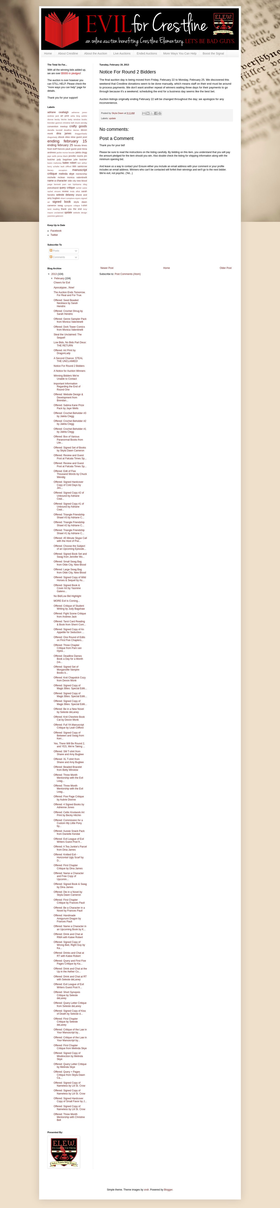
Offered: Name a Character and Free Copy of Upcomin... (69, 876)
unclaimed (58, 212)
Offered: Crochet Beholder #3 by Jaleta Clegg (70, 414)
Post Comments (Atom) (128, 274)
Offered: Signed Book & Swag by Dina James (70, 885)
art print (65, 116)
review (65, 191)
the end (77, 209)
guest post (76, 149)
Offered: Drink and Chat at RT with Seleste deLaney (70, 978)
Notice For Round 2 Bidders (69, 365)
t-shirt (84, 205)
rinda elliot (75, 191)
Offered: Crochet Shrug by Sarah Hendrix (68, 312)
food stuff (52, 149)
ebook (61, 137)
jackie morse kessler (66, 152)
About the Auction (95, 53)
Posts (54, 250)
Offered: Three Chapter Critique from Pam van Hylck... (68, 648)
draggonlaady (81, 133)
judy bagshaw (64, 159)
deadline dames (71, 130)
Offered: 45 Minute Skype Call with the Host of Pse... (70, 539)
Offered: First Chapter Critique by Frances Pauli (69, 901)
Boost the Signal (213, 53)
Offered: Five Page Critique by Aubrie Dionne (69, 798)
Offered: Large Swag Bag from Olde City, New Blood (70, 571)
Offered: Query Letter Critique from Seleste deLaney (70, 1004)
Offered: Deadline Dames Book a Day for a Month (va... (68, 659)
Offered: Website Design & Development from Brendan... (68, 397)
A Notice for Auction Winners (69, 370)
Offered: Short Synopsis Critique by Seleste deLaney (67, 995)
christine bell (68, 123)
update (112, 118)
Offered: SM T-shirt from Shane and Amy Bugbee (69, 753)
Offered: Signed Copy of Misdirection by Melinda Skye (68, 1056)
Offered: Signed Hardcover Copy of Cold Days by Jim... (68, 484)
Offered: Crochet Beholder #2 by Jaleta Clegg (70, 422)
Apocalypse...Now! (64, 287)
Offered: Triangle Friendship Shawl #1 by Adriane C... (69, 532)
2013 (54, 274)
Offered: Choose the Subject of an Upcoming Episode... (70, 547)
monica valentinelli (77, 177)
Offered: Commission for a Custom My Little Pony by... (68, 823)
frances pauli (63, 149)
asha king (75, 116)
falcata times (80, 145)
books (84, 119)
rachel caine (81, 188)
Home (48, 53)
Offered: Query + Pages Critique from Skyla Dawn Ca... (69, 1074)
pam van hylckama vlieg (74, 184)
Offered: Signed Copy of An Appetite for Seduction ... (69, 631)
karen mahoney (54, 163)
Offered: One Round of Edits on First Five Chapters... (69, 639)
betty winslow (74, 119)
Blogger (168, 1189)
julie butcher (80, 159)
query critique (67, 187)
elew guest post (79, 137)
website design (80, 212)
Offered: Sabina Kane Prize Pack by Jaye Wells (69, 407)
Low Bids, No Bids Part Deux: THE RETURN (70, 344)
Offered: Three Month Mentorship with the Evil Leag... (68, 777)
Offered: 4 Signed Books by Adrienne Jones (69, 806)
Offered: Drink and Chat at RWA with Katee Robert (68, 936)
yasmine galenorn (55, 216)
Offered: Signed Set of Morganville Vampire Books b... (66, 669)
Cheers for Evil (62, 282)
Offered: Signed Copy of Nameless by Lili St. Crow (69, 1084)
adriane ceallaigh (58, 112)
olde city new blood (77, 180)
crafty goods (78, 126)
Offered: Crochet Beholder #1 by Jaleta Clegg (70, 430)
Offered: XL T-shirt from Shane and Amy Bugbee (69, 760)
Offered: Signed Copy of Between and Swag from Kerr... (69, 735)
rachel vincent (54, 191)
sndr (146, 1189)
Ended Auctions (147, 53)
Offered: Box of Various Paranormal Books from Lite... (68, 439)
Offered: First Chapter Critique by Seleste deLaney (66, 1021)
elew (67, 137)
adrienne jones (79, 112)
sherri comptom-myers (71, 198)
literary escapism (57, 170)
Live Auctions (122, 53)
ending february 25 (60, 145)
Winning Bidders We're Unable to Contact (66, 377)
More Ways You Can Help (180, 53)
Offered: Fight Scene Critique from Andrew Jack (70, 615)
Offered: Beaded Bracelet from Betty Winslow (68, 768)
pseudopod (52, 188)
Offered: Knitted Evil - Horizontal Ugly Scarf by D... (69, 857)
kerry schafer (53, 166)
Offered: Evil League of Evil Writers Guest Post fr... (69, 840)
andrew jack (53, 116)
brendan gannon (54, 123)
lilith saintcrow (79, 166)
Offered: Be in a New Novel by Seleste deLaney (69, 710)
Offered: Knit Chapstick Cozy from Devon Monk (70, 679)
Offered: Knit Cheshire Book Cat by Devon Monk (69, 718)
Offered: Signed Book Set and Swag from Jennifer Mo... (70, 555)
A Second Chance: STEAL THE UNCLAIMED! (68, 360)
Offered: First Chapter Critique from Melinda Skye (70, 1047)
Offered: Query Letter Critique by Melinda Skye (70, 1065)
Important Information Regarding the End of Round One (67, 386)
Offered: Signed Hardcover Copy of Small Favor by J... (70, 1100)
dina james (63, 133)
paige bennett (54, 184)
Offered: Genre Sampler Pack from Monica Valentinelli (70, 320)
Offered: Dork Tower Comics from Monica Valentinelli (69, 328)
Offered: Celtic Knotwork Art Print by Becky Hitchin (69, 814)
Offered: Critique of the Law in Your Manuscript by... (70, 1031)
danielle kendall (54, 130)
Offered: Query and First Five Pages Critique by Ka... (70, 962)
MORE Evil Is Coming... (67, 600)
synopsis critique (72, 205)
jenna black (62, 156)
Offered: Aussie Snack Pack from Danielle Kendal (69, 832)
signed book (61, 201)
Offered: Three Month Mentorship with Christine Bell (69, 1117)
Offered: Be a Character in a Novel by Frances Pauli (69, 909)
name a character (57, 180)
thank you (66, 209)
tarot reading (53, 209)
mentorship (81, 174)
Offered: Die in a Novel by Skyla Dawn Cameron (68, 893)
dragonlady (52, 137)
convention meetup (57, 126)
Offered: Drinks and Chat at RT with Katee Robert (69, 954)
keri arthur (82, 163)
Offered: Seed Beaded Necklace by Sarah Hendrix (66, 303)
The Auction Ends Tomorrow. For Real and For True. (69, 294)
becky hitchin (61, 119)
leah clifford (66, 166)
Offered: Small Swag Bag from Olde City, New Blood (70, 563)
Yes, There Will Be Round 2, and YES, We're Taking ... (69, 745)
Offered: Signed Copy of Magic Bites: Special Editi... (70, 687)
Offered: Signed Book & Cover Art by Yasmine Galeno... (67, 588)
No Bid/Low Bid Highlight (67, 596)
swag (60, 205)
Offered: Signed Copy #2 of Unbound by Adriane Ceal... (69, 495)
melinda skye (66, 173)
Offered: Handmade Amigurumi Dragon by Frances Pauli (67, 918)
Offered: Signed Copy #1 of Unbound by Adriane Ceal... (69, 506)
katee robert (69, 162)
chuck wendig (81, 123)
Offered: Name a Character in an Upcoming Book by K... (70, 928)
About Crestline (68, 53)
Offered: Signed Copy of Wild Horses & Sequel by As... (70, 579)
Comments (57, 257)
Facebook (56, 230)
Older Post (226, 268)
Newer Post (106, 268)
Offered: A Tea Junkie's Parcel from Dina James (70, 848)
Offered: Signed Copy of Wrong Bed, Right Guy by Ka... (69, 945)
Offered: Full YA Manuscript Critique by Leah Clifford (69, 726)
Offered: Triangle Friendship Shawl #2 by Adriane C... (69, 524)
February (59, 278)
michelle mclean (56, 177)
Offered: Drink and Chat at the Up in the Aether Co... (70, 970)
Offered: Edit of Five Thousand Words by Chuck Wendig (70, 474)
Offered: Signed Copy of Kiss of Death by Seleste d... (70, 1012)
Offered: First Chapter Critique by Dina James (68, 867)
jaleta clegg (81, 152)
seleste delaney (65, 194)
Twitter (54, 234)
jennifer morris (76, 156)
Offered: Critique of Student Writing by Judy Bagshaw (69, 607)
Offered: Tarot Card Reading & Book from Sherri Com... (70, 623)
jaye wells (51, 156)
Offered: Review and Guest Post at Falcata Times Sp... (70, 457)
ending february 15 (67, 141)
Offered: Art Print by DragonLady (65, 352)
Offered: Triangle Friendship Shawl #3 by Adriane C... (69, 516)
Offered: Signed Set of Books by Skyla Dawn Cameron (70, 449)
